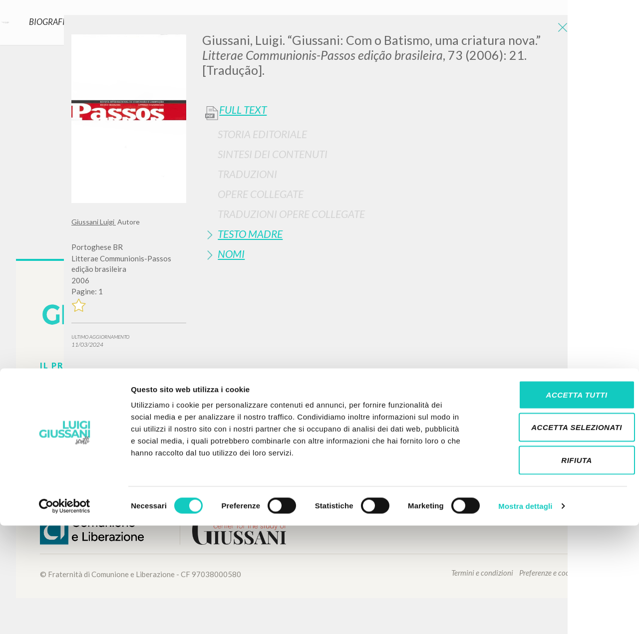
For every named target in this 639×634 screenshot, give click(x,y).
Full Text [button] (243, 110)
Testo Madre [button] (250, 233)
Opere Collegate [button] (261, 194)
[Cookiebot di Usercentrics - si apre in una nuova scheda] (64, 614)
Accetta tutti (555, 503)
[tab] (385, 134)
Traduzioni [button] (247, 174)
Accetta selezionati (555, 536)
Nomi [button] (231, 253)
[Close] (560, 30)
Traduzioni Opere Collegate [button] (291, 213)
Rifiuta (555, 568)
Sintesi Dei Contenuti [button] (272, 154)
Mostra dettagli (525, 614)
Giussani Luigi (93, 221)
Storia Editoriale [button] (262, 134)
